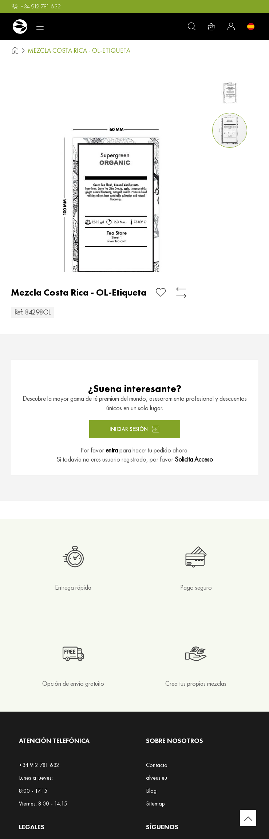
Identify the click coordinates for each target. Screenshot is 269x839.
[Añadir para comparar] (181, 292)
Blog (151, 791)
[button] (231, 91)
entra (112, 450)
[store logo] (20, 26)
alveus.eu (156, 777)
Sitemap (155, 803)
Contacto (156, 765)
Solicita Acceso (194, 459)
